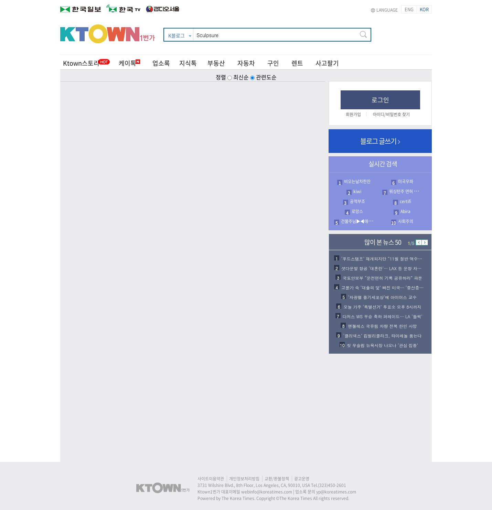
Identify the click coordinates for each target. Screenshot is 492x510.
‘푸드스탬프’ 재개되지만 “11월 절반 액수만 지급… (388, 259)
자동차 (246, 63)
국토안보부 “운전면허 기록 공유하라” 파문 (382, 278)
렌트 (297, 63)
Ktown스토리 (81, 63)
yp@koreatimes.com (336, 492)
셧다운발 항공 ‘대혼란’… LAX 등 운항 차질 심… (386, 268)
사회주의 (405, 221)
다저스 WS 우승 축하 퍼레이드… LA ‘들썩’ (383, 316)
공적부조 (357, 201)
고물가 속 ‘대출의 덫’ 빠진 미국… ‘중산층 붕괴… (387, 287)
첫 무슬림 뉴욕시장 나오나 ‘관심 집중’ (382, 345)
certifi (405, 201)
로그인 (380, 99)
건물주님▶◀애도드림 (360, 221)
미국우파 (405, 181)
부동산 (216, 63)
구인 (273, 63)
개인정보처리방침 (244, 479)
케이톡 (129, 63)
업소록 (161, 63)
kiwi (357, 191)
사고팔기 (327, 63)
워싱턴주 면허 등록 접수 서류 (414, 191)
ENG (409, 9)
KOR (424, 9)
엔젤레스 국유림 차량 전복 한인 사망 (382, 326)
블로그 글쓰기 (380, 141)
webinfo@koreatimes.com (266, 492)
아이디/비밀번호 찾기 (391, 114)
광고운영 (301, 479)
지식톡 (188, 63)
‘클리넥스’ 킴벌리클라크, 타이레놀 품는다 (382, 336)
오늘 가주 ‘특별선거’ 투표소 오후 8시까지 (382, 307)
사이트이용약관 (210, 479)
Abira (405, 211)
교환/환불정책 (277, 479)
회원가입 (353, 114)
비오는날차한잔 (357, 181)
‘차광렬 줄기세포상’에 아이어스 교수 (382, 297)
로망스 (357, 211)
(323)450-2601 (332, 485)
